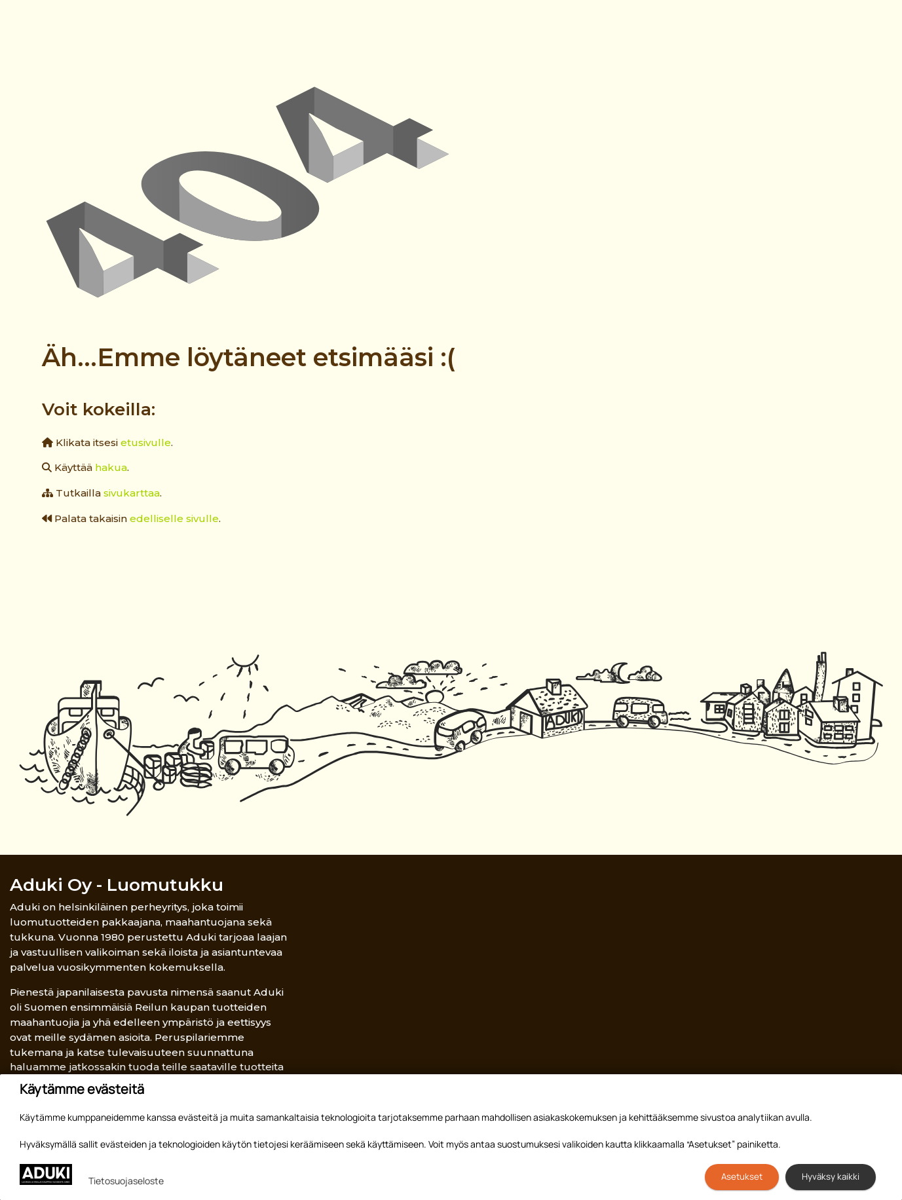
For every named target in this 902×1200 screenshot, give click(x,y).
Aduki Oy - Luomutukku (116, 884)
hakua (111, 467)
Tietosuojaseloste (126, 1180)
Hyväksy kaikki (830, 1176)
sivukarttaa (131, 493)
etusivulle (146, 442)
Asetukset (741, 1176)
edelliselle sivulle (174, 518)
